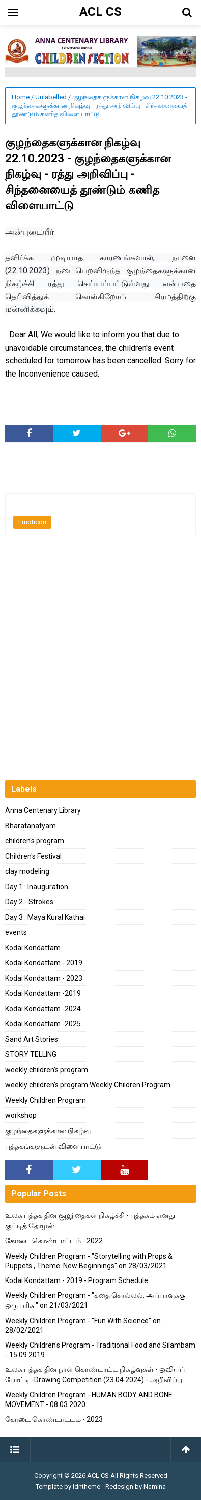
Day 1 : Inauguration (36, 887)
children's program (34, 841)
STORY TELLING (30, 1054)
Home (21, 97)
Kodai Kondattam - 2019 (43, 963)
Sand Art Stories (31, 1039)
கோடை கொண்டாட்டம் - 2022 (54, 1241)
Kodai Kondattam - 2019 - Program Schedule (76, 1280)
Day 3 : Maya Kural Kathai (45, 917)
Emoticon (32, 522)
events (16, 932)
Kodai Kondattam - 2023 (43, 978)
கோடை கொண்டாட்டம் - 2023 (54, 1419)
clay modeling (27, 871)
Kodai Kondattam (33, 948)
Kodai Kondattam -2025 (43, 1024)
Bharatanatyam (30, 826)
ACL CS (98, 1475)
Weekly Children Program (45, 1100)
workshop (21, 1115)
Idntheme (86, 1486)
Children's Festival (33, 856)
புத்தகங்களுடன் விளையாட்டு (53, 1146)
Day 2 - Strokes (29, 902)
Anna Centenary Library (43, 810)
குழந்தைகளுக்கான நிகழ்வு (48, 1131)
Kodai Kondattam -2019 (43, 993)
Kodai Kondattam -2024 (43, 1009)
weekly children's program (46, 1070)
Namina (154, 1486)
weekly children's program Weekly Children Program (87, 1085)
